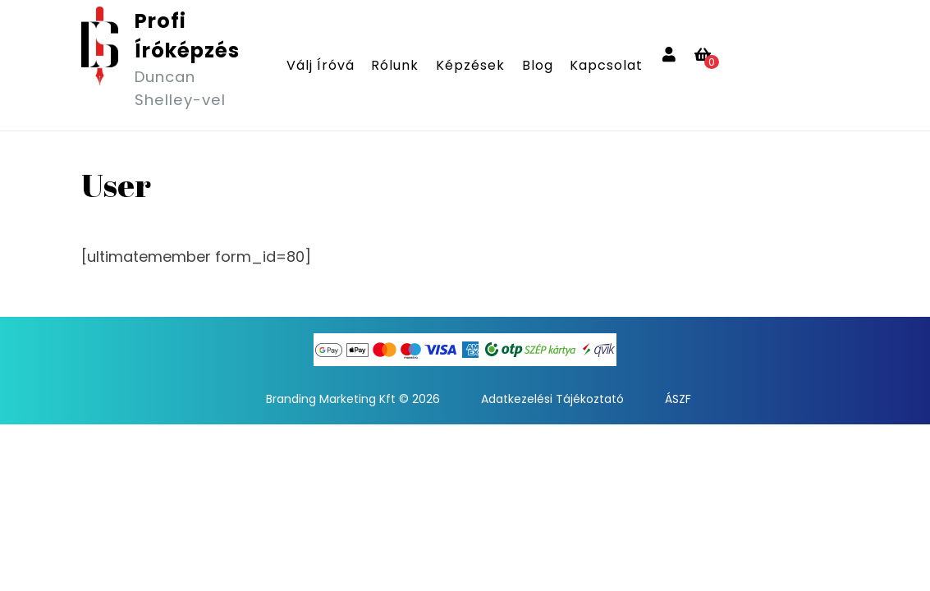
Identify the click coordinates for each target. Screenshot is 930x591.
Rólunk (395, 65)
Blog (537, 65)
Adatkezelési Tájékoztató (552, 399)
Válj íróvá (320, 65)
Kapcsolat (606, 65)
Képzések (470, 65)
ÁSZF (678, 399)
